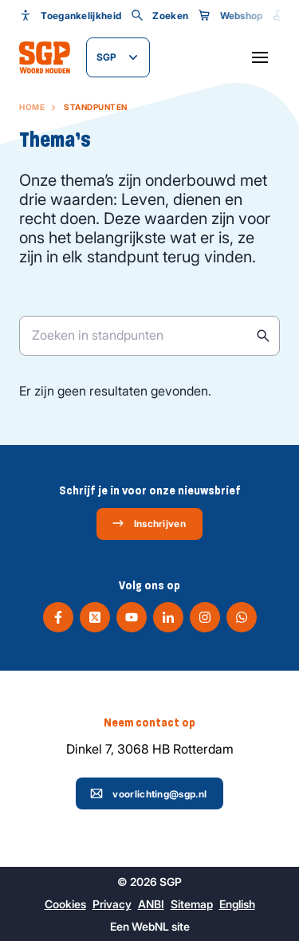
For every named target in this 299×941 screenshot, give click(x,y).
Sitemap (192, 904)
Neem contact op (149, 722)
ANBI (151, 904)
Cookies (65, 904)
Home (32, 107)
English (237, 904)
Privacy (112, 904)
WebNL (150, 926)
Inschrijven (149, 523)
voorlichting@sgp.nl (148, 793)
